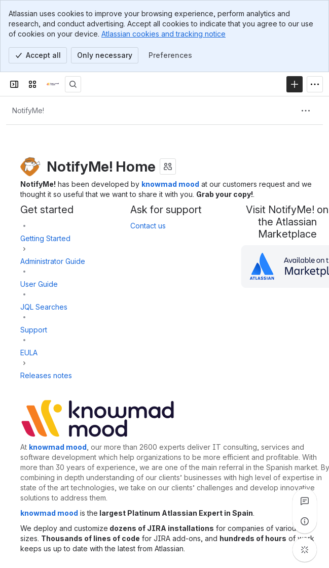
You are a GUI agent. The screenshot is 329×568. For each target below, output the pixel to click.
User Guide (39, 284)
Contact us (148, 225)
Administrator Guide (52, 261)
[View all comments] (305, 501)
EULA (29, 352)
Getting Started (45, 238)
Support (33, 329)
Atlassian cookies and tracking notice (163, 33)
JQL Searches (43, 307)
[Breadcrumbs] (28, 111)
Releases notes (46, 375)
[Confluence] (53, 84)
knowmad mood (170, 184)
